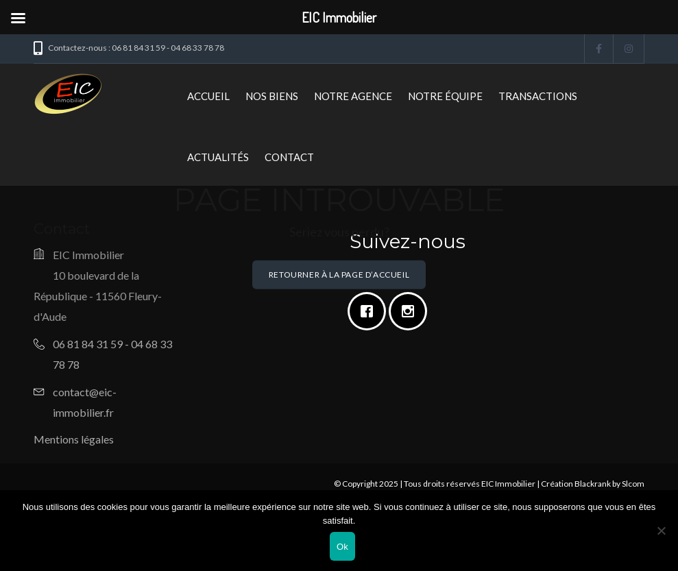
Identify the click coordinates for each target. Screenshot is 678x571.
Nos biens (271, 96)
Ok (342, 547)
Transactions (537, 96)
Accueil (208, 96)
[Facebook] (370, 311)
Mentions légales (74, 439)
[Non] (661, 530)
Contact (289, 157)
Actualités (218, 157)
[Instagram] (411, 311)
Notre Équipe (445, 96)
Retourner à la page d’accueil (339, 274)
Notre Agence (353, 96)
